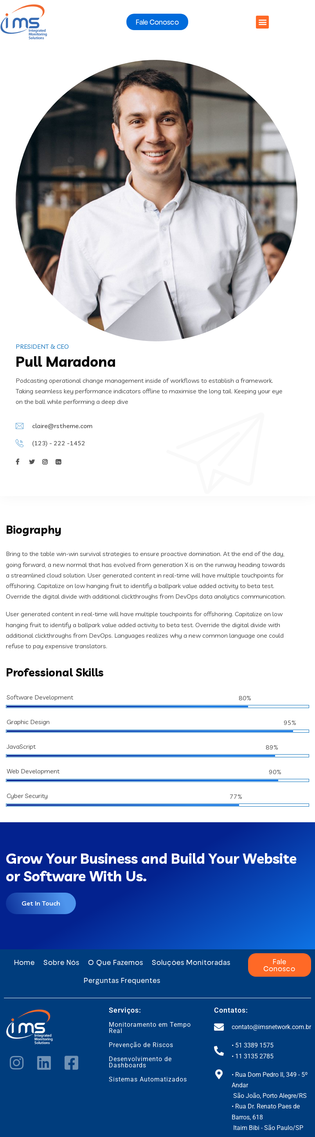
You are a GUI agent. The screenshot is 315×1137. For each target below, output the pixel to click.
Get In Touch (41, 903)
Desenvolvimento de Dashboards (140, 1062)
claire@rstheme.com (62, 426)
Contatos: (231, 1010)
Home (24, 962)
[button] (262, 22)
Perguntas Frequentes (122, 980)
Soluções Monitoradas (191, 962)
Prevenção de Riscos (141, 1045)
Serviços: (125, 1010)
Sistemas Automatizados (148, 1079)
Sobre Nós (61, 962)
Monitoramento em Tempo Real (150, 1028)
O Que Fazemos (115, 962)
